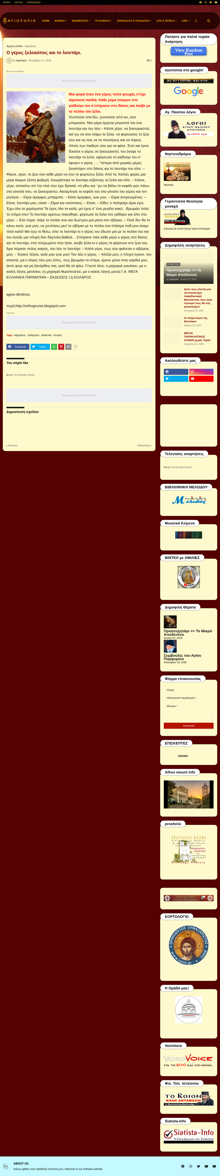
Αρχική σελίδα (14, 46)
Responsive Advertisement (79, 80)
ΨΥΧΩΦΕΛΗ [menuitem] (102, 20)
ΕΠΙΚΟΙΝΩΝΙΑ (34, 2)
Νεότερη (12, 445)
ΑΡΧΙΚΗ (7, 2)
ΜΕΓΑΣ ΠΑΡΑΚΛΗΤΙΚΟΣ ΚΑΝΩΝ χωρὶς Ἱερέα (197, 337)
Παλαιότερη (143, 445)
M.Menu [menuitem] (60, 20)
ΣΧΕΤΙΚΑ (18, 2)
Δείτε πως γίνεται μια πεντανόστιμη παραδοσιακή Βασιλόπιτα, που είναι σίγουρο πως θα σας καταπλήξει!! (198, 298)
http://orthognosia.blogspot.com (41, 306)
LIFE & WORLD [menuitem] (165, 20)
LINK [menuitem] (185, 20)
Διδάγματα (33, 335)
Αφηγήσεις (30, 46)
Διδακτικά (46, 335)
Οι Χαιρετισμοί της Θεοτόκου (195, 319)
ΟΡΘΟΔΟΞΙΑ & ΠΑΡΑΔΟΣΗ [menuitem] (133, 20)
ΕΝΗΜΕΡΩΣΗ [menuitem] (80, 20)
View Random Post (188, 51)
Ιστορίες (57, 335)
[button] (196, 20)
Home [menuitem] (46, 20)
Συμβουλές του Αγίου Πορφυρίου (182, 657)
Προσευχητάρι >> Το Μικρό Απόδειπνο (183, 272)
